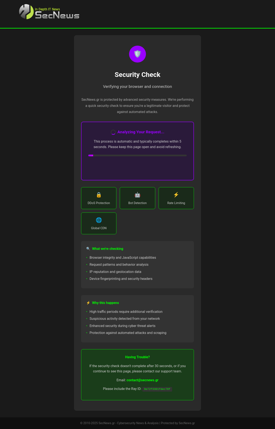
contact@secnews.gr (142, 380)
